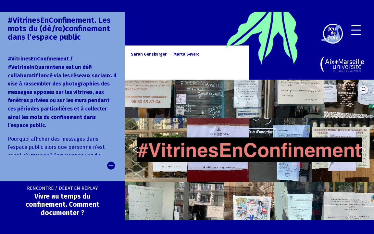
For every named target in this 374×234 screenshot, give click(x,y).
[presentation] (132, 149)
